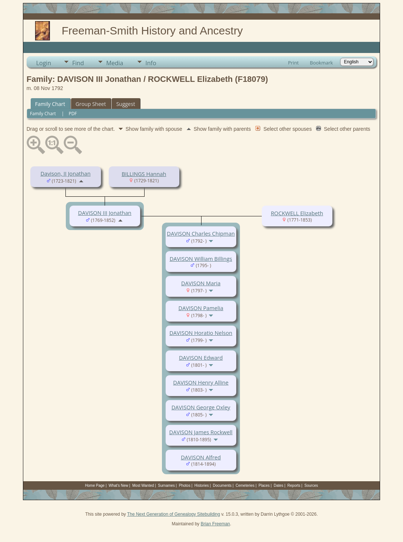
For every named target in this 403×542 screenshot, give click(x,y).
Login (43, 63)
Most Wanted (143, 485)
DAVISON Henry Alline (200, 382)
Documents (222, 485)
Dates (278, 485)
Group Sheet (90, 103)
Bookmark (321, 62)
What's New (118, 485)
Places (264, 485)
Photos (184, 485)
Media (114, 63)
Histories (201, 485)
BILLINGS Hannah (144, 173)
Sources (311, 485)
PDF (73, 113)
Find (78, 63)
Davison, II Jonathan (65, 173)
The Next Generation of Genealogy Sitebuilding (173, 514)
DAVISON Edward (201, 357)
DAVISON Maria (200, 283)
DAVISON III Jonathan (104, 212)
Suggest (125, 103)
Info (150, 63)
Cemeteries (245, 485)
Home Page (95, 485)
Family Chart (50, 103)
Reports (293, 485)
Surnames (166, 485)
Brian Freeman (215, 523)
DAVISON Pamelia (201, 308)
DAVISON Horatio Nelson (200, 332)
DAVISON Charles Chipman (201, 233)
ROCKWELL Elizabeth (297, 213)
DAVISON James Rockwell (201, 432)
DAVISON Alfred (201, 457)
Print (293, 62)
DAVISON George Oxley (201, 407)
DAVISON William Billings (201, 258)
